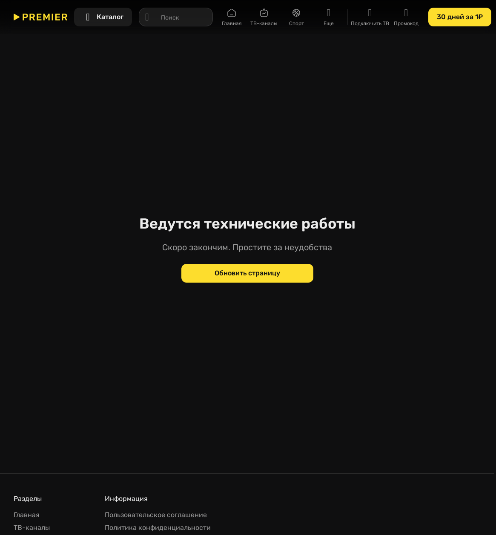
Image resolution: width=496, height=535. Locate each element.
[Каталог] (103, 17)
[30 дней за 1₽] (459, 17)
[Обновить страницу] (247, 273)
